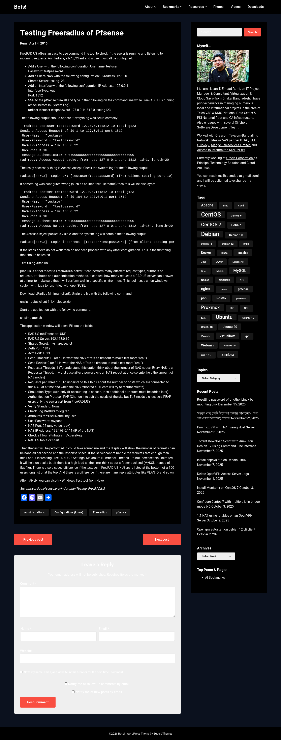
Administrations (34, 512)
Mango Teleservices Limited (231, 145)
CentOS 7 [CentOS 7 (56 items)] (211, 224)
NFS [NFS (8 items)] (242, 280)
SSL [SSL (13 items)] (203, 318)
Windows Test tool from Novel (83, 480)
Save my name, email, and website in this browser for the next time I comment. (74, 672)
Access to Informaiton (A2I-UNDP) (221, 150)
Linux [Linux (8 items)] (204, 271)
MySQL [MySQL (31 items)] (239, 270)
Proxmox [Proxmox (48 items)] (210, 307)
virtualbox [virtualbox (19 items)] (227, 336)
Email (104, 629)
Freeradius (100, 512)
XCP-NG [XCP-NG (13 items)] (206, 355)
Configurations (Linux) (69, 512)
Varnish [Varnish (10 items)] (205, 336)
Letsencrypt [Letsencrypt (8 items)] (238, 261)
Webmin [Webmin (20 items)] (207, 345)
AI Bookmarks (215, 577)
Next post (162, 539)
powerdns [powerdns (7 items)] (241, 298)
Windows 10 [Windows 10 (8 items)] (229, 345)
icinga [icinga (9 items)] (224, 253)
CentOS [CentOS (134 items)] (211, 214)
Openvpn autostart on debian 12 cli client (226, 529)
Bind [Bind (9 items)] (225, 205)
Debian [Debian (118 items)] (210, 234)
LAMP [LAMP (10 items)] (219, 261)
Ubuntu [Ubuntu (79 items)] (224, 317)
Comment (28, 584)
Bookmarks (171, 7)
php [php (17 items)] (204, 298)
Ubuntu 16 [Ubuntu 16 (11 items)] (248, 317)
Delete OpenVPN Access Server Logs (223, 474)
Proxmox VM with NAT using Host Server (226, 427)
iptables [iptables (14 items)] (243, 253)
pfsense (121, 512)
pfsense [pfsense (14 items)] (243, 289)
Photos (218, 7)
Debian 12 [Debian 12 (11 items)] (227, 243)
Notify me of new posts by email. (99, 692)
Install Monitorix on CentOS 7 (218, 488)
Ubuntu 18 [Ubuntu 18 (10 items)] (207, 327)
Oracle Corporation (240, 158)
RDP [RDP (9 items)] (232, 308)
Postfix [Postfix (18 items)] (221, 298)
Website (26, 651)
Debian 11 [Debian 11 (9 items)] (206, 244)
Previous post (33, 539)
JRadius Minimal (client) (52, 293)
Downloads (256, 7)
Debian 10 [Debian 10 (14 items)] (236, 235)
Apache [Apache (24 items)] (207, 205)
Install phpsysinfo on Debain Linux (221, 460)
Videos (236, 7)
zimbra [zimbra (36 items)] (227, 354)
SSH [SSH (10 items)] (246, 308)
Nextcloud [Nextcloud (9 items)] (224, 280)
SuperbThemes (163, 733)
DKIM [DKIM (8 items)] (246, 244)
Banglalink (249, 135)
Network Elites (207, 140)
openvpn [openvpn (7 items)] (224, 289)
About (149, 7)
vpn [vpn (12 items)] (247, 336)
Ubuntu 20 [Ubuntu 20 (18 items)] (229, 327)
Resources (196, 7)
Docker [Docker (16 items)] (206, 253)
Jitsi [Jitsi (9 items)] (203, 261)
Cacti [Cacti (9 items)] (241, 205)
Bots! (20, 7)
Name (26, 629)
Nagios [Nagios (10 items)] (205, 279)
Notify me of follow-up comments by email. (99, 684)
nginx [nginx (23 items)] (205, 289)
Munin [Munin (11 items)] (219, 271)
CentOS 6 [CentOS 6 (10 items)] (236, 215)
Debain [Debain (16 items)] (236, 225)
